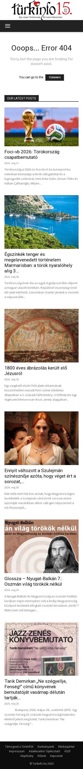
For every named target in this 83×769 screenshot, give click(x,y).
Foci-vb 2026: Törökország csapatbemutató (31, 154)
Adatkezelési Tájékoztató (44, 751)
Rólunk (42, 756)
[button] (7, 26)
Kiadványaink (46, 746)
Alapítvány (26, 756)
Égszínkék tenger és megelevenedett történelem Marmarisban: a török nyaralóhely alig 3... (38, 263)
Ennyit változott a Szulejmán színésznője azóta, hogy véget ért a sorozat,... (40, 476)
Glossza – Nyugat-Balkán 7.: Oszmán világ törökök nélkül (33, 581)
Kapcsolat (56, 756)
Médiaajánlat (66, 746)
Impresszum (17, 751)
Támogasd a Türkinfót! (19, 746)
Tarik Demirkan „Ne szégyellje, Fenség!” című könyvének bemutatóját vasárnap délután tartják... (35, 689)
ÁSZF (67, 751)
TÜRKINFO (55, 77)
